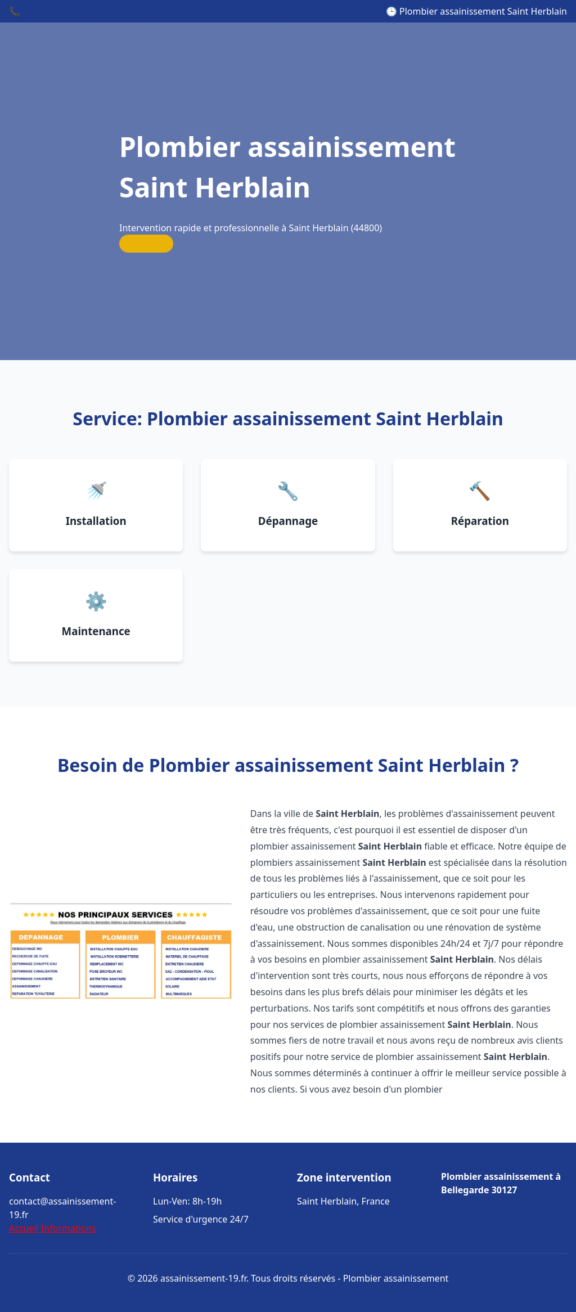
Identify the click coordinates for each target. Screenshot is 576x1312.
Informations (68, 1228)
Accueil (24, 1228)
